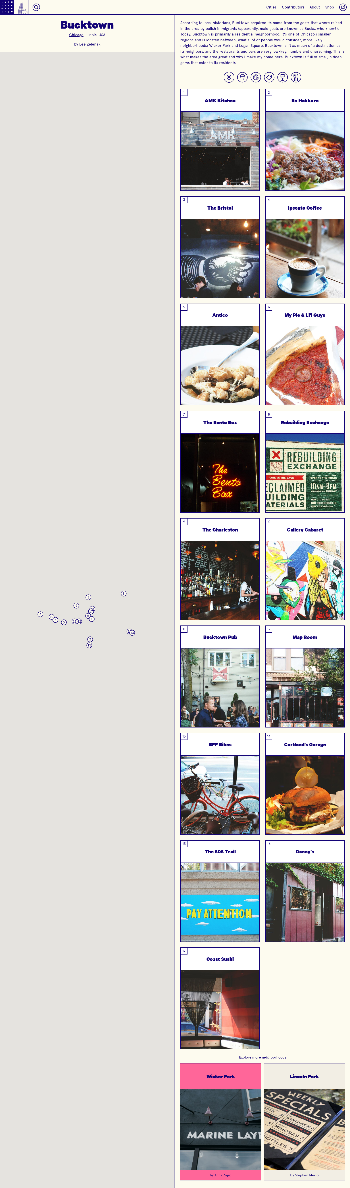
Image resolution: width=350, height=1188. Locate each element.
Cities (271, 7)
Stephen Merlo (307, 1175)
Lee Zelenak (89, 44)
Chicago (76, 35)
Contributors (293, 7)
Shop (329, 7)
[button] (92, 619)
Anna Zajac (223, 1175)
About (315, 7)
